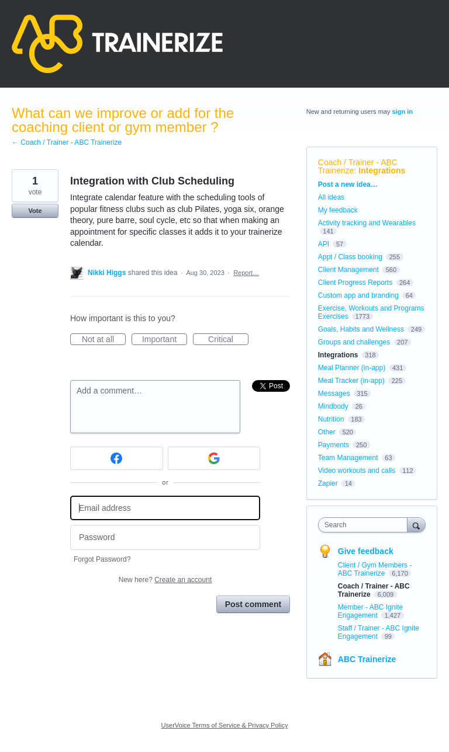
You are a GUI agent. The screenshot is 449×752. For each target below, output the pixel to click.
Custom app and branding (358, 295)
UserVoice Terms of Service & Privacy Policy (224, 725)
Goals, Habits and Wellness (361, 329)
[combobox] (365, 525)
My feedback (338, 210)
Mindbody (333, 406)
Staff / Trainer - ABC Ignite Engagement (378, 632)
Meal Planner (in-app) (351, 368)
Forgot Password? (102, 559)
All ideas (331, 197)
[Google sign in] (214, 458)
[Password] (165, 537)
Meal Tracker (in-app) (351, 381)
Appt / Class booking (350, 257)
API (323, 244)
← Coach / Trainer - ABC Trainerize (67, 142)
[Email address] (165, 508)
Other (327, 432)
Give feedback (365, 551)
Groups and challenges (354, 342)
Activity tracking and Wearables (367, 223)
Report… (246, 272)
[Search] (416, 524)
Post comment (253, 604)
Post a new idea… (348, 184)
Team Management (348, 458)
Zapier (328, 483)
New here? (165, 580)
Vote (35, 210)
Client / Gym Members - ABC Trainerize (375, 569)
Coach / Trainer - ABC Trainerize (358, 166)
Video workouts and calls (357, 470)
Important (164, 340)
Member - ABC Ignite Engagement (370, 611)
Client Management (348, 270)
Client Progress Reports (355, 282)
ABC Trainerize (367, 659)
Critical (228, 340)
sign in (402, 111)
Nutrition (331, 419)
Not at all (104, 340)
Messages (334, 393)
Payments (333, 445)
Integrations (381, 170)
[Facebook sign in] (116, 458)
